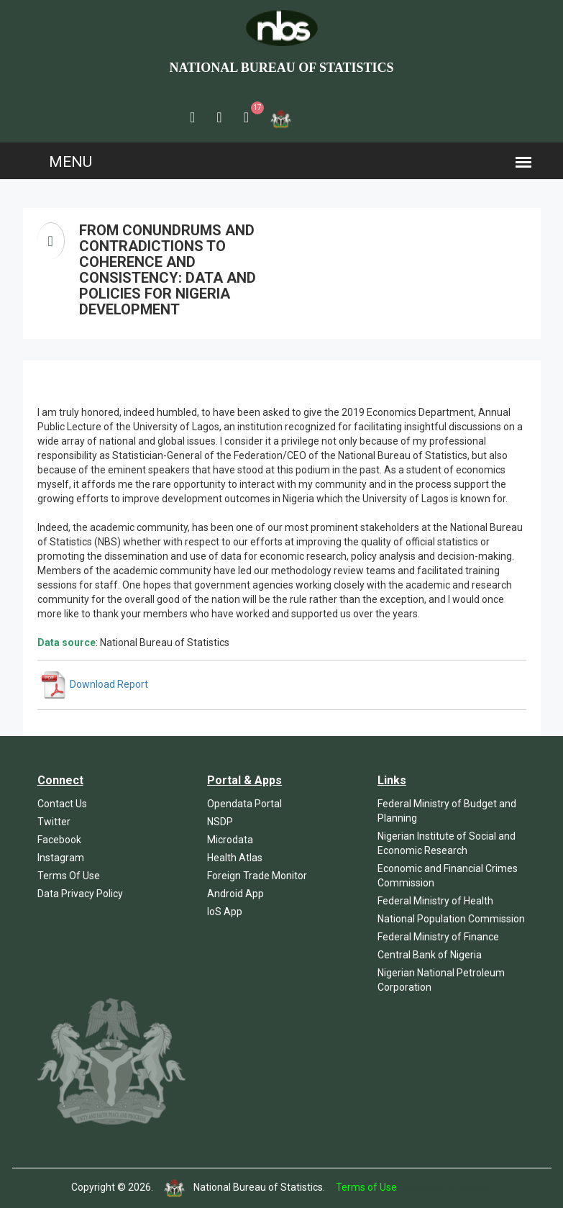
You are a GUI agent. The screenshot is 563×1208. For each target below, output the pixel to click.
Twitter (53, 821)
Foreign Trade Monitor (257, 875)
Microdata (230, 839)
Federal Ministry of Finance (438, 937)
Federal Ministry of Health (435, 901)
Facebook (59, 839)
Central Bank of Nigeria (429, 955)
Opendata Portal (244, 803)
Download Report (94, 684)
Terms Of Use (68, 875)
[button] (192, 117)
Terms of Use (366, 1187)
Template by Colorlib (445, 1187)
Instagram (60, 857)
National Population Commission (451, 919)
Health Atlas (234, 857)
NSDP (220, 821)
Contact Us (62, 803)
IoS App (224, 911)
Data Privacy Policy (80, 893)
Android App (235, 893)
